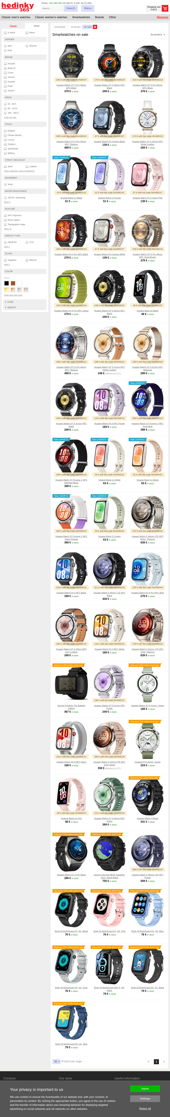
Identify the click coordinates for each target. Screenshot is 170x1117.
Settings (145, 1098)
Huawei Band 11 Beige (148, 480)
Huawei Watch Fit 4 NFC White (109, 649)
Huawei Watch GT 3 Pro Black (71, 875)
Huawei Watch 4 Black (147, 818)
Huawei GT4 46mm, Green (147, 762)
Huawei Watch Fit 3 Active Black (109, 141)
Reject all (145, 1108)
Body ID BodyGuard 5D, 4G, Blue (71, 1044)
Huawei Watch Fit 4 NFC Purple (109, 423)
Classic (13, 26)
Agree (145, 1088)
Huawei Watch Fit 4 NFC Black (71, 593)
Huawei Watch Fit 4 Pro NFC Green (71, 310)
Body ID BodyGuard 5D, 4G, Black (147, 987)
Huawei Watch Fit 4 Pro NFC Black (71, 254)
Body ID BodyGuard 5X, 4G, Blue (148, 931)
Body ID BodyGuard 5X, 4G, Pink (109, 931)
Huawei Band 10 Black (148, 310)
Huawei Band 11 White (109, 480)
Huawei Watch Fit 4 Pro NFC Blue (147, 593)
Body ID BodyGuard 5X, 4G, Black (71, 931)
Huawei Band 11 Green (109, 536)
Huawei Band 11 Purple (109, 198)
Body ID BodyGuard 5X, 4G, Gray (71, 987)
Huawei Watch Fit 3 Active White (109, 254)
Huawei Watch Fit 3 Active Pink (147, 198)
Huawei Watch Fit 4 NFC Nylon (71, 762)
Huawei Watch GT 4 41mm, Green (147, 705)
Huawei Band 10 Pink (71, 818)
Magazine (162, 17)
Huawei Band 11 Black (71, 198)
